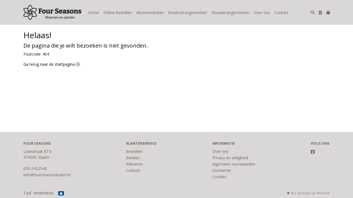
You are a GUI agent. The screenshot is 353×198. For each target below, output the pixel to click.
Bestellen (134, 151)
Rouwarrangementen (230, 12)
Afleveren (134, 164)
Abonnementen (150, 12)
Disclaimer (221, 170)
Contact (281, 12)
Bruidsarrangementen (187, 12)
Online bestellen (117, 12)
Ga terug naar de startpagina (51, 64)
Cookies (219, 176)
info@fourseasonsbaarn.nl (46, 174)
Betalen (133, 157)
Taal (27, 193)
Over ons (262, 12)
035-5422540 (35, 168)
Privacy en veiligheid (230, 157)
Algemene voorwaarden (233, 164)
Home (93, 12)
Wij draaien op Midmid (308, 193)
